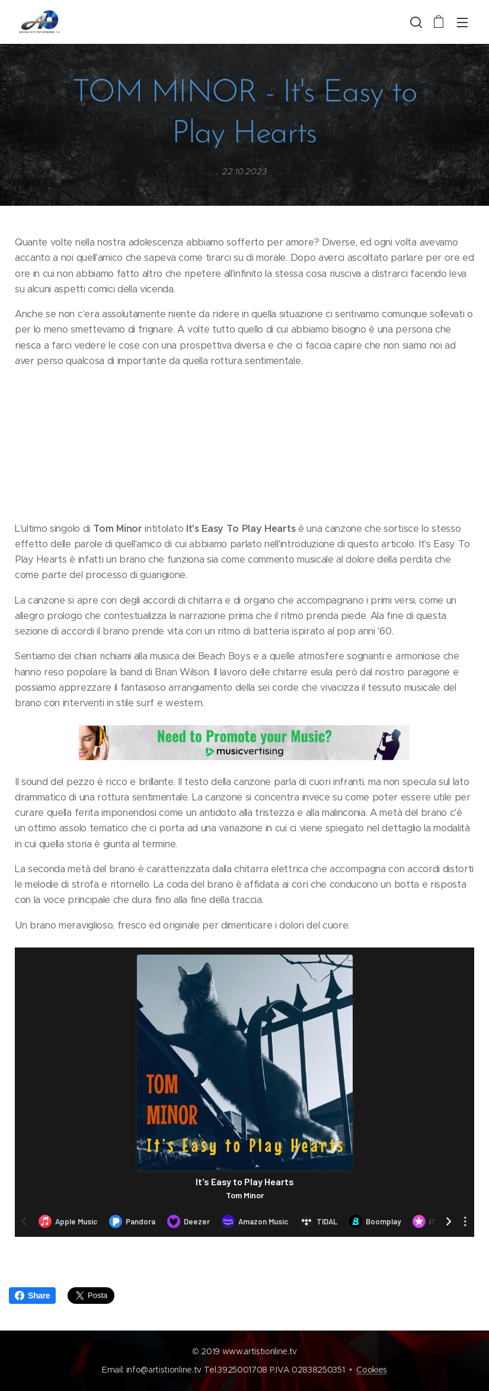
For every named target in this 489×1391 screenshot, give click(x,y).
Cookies (371, 1369)
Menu (462, 22)
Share (32, 1295)
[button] (415, 22)
